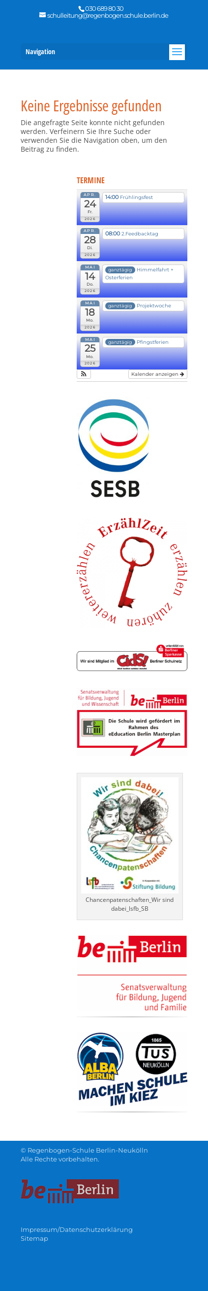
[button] (83, 374)
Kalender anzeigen (157, 374)
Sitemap (34, 1238)
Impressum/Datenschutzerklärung (77, 1229)
